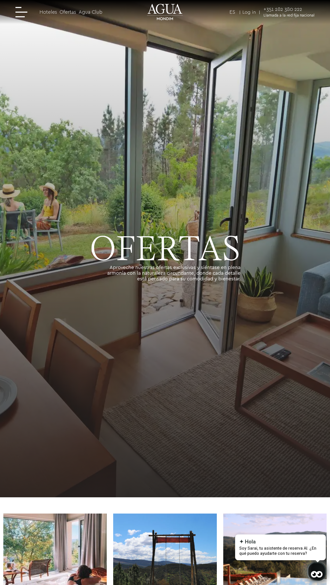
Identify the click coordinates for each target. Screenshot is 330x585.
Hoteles (48, 12)
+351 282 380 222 (282, 9)
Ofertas (68, 12)
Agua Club (90, 12)
